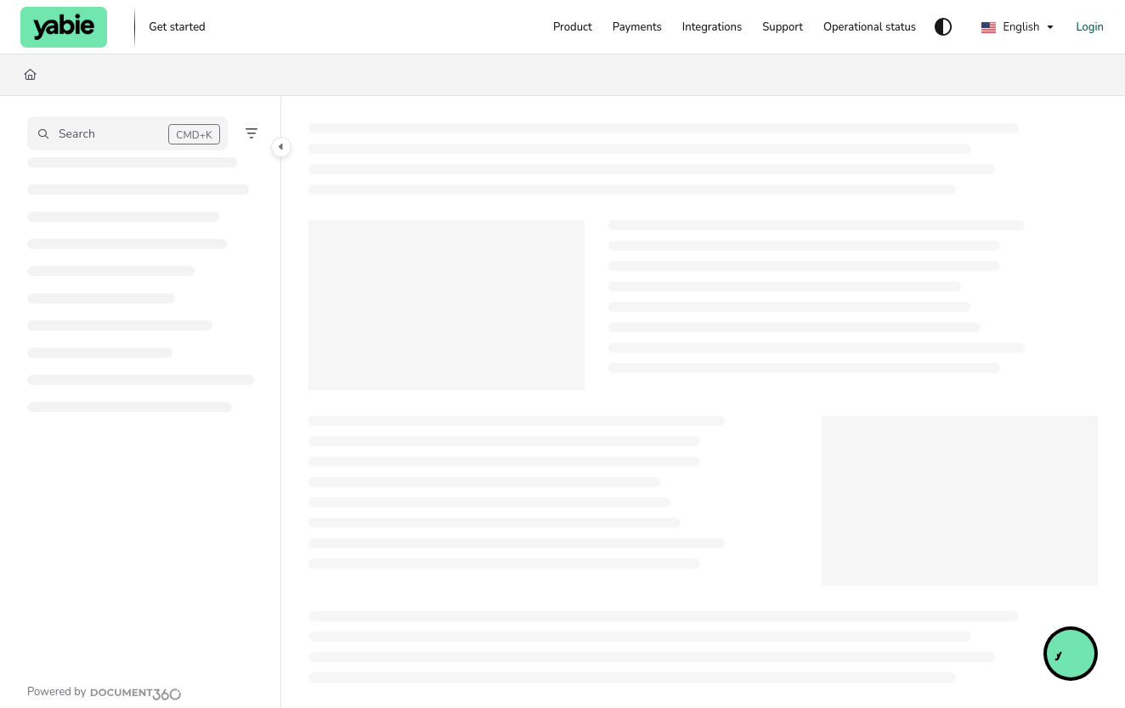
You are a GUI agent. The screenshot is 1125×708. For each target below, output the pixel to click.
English (1010, 27)
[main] (703, 402)
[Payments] (637, 27)
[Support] (782, 27)
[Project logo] (63, 27)
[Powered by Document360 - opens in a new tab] (104, 692)
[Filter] (251, 133)
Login (1090, 27)
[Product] (572, 27)
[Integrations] (712, 27)
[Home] (30, 74)
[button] (127, 133)
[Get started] (177, 27)
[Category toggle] (281, 147)
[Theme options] (943, 27)
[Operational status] (869, 27)
